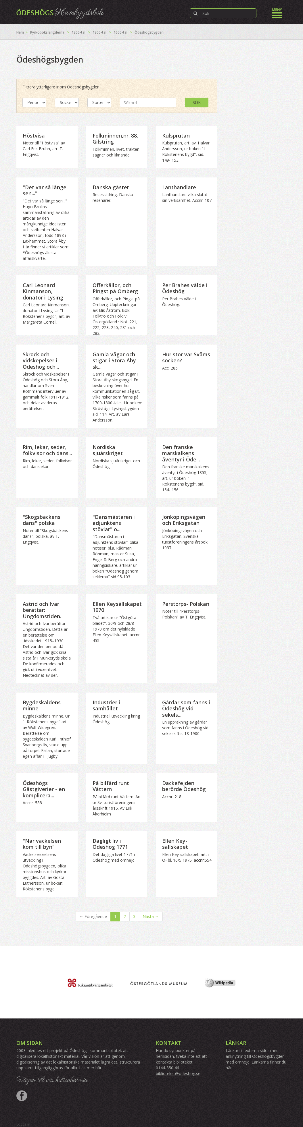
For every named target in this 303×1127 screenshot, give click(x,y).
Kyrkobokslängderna (47, 32)
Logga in (23, 1124)
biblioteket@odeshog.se (178, 1073)
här (98, 1067)
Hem (20, 32)
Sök (197, 102)
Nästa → (151, 916)
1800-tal (78, 32)
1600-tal (120, 32)
